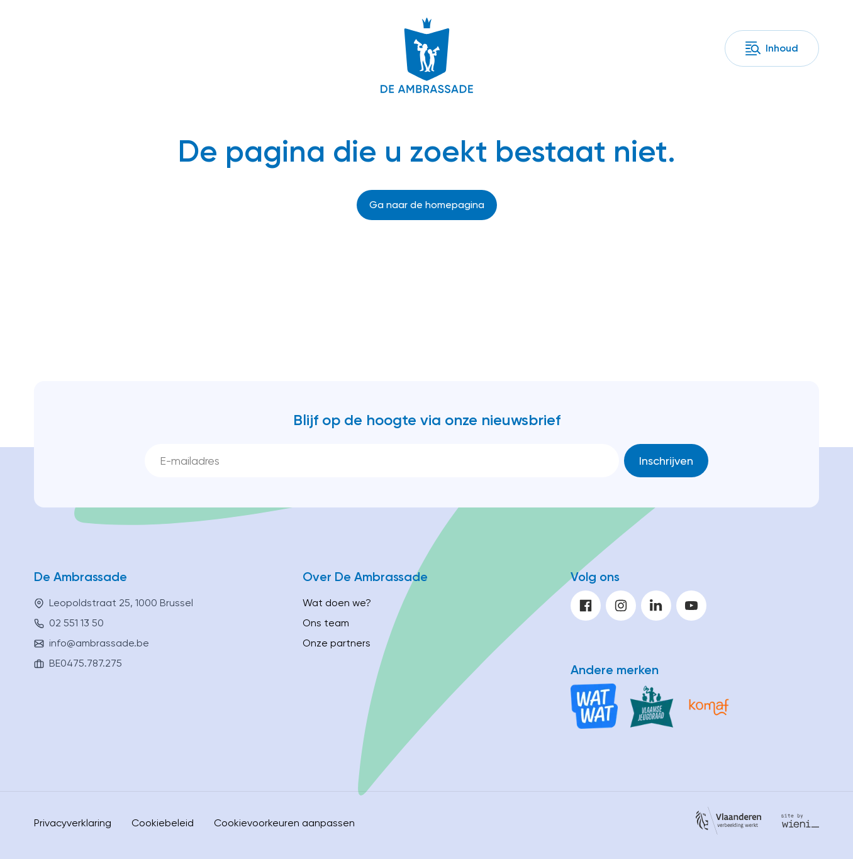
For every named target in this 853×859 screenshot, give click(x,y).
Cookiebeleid (162, 823)
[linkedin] (656, 605)
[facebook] (586, 605)
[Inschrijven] (666, 460)
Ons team (326, 623)
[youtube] (691, 605)
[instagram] (621, 605)
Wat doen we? (337, 603)
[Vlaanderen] (728, 823)
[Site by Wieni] (800, 823)
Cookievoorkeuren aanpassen (284, 823)
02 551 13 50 (76, 623)
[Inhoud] (772, 48)
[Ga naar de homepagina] (427, 205)
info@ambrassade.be (99, 643)
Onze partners (337, 643)
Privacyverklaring (72, 823)
